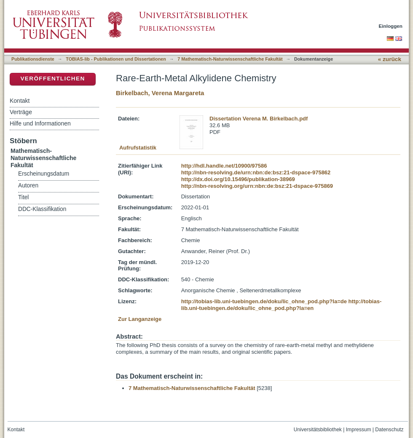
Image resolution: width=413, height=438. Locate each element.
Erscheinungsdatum (43, 174)
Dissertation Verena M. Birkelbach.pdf (258, 118)
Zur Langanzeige (139, 319)
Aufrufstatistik (137, 147)
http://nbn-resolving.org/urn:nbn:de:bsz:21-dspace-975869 (257, 186)
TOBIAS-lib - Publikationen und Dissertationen (116, 58)
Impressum (358, 430)
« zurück (389, 59)
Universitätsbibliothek (318, 430)
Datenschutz (389, 430)
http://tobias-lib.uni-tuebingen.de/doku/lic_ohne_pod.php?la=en (281, 304)
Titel (23, 197)
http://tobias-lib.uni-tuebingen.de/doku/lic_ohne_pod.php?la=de (264, 301)
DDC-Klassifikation (42, 209)
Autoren (28, 185)
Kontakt (20, 100)
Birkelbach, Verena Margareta (160, 92)
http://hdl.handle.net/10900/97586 (224, 166)
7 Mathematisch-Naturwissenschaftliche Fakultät (229, 58)
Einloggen (391, 26)
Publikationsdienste (32, 58)
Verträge (21, 112)
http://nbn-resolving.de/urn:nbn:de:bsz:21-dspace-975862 (256, 172)
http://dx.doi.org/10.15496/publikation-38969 (238, 179)
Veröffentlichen (52, 78)
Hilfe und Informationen (40, 123)
